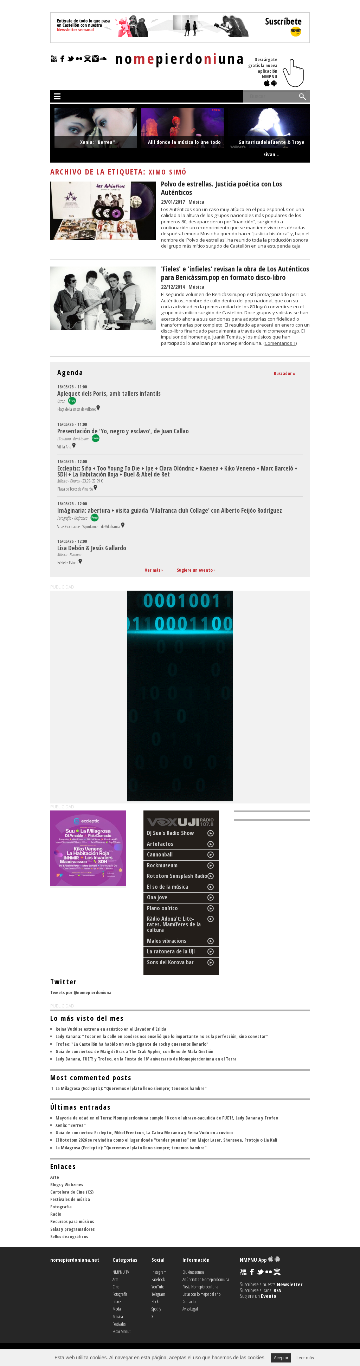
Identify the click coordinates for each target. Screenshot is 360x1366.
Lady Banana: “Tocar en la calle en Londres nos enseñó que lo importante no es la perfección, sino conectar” (162, 1036)
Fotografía (61, 1206)
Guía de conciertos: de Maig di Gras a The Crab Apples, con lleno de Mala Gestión (134, 1051)
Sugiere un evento (195, 570)
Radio (55, 1214)
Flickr (156, 1301)
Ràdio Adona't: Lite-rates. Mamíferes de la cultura (174, 924)
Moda (116, 1309)
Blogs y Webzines (66, 1184)
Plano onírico (162, 908)
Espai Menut (121, 1331)
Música (196, 201)
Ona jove (157, 897)
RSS (277, 1290)
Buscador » (285, 373)
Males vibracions (166, 941)
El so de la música (167, 887)
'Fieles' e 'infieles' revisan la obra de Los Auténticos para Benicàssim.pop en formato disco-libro (235, 273)
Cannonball (160, 854)
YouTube (158, 1286)
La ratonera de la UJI (171, 951)
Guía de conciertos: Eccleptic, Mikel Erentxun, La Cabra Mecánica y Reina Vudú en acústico (144, 1132)
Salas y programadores (72, 1229)
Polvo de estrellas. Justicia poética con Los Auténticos (221, 188)
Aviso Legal (190, 1309)
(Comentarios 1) (280, 343)
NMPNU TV (120, 1272)
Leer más (305, 1357)
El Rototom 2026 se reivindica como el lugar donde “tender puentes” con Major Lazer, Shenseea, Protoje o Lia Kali (166, 1140)
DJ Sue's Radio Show (170, 833)
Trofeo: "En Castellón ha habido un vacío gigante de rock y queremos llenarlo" (132, 1044)
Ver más (152, 570)
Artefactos (160, 844)
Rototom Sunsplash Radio (177, 876)
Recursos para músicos (72, 1221)
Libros (116, 1301)
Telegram (158, 1294)
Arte (54, 1177)
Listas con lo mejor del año (201, 1294)
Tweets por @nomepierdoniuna (80, 992)
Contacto (188, 1301)
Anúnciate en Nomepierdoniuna (205, 1279)
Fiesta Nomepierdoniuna (200, 1286)
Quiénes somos (193, 1272)
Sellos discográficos (69, 1236)
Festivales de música (70, 1199)
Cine (115, 1286)
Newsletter (289, 1284)
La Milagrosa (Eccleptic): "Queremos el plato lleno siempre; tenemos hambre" (131, 1088)
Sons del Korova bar (170, 962)
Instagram (159, 1272)
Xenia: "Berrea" (71, 1125)
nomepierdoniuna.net (74, 1259)
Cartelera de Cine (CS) (72, 1192)
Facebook (158, 1279)
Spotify (156, 1309)
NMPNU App (260, 1259)
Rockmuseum (162, 865)
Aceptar (281, 1357)
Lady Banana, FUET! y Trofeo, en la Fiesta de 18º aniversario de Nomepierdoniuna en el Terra (146, 1059)
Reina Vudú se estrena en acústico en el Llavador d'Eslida (111, 1029)
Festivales (119, 1324)
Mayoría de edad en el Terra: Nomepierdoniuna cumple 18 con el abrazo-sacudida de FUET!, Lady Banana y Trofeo (167, 1118)
